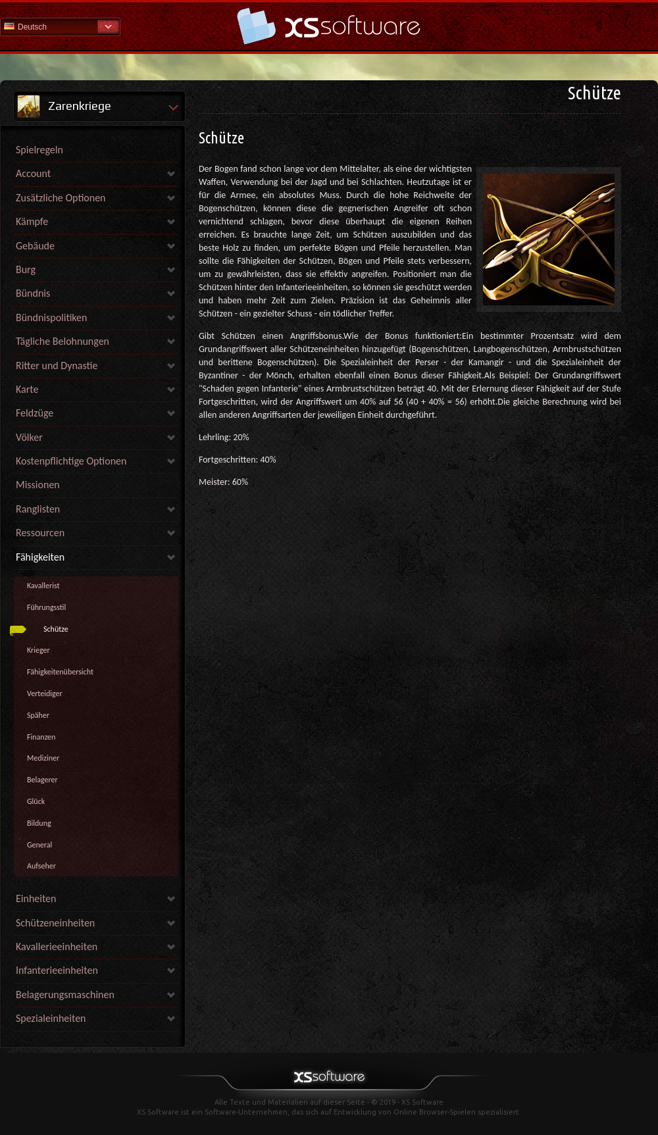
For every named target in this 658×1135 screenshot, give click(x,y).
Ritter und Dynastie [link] (56, 365)
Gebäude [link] (35, 246)
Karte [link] (27, 389)
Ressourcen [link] (40, 532)
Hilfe (329, 26)
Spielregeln (39, 149)
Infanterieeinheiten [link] (57, 970)
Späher (38, 715)
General (39, 844)
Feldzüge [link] (34, 413)
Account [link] (33, 173)
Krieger (38, 650)
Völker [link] (29, 437)
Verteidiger (45, 693)
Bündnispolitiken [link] (51, 317)
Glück (36, 801)
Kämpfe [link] (32, 221)
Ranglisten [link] (38, 509)
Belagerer (42, 779)
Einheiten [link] (36, 898)
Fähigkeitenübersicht (60, 671)
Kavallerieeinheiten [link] (56, 946)
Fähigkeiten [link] (40, 557)
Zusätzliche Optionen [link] (61, 197)
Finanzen (41, 737)
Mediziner (43, 758)
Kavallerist (43, 585)
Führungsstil (46, 607)
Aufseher (41, 865)
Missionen (38, 484)
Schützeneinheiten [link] (55, 923)
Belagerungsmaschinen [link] (65, 994)
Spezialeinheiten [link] (51, 1018)
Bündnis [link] (33, 293)
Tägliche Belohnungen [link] (62, 341)
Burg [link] (26, 269)
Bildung (39, 823)
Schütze (55, 629)
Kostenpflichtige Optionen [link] (71, 461)
